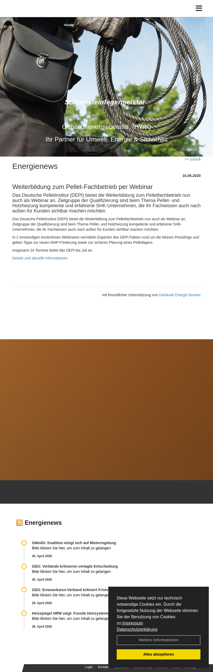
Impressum (132, 623)
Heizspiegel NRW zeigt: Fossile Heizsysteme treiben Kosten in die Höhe (94, 613)
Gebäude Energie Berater (180, 295)
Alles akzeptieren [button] (158, 654)
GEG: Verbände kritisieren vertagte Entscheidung (75, 566)
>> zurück (193, 159)
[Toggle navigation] (199, 8)
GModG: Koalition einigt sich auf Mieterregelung (74, 543)
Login (89, 667)
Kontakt (103, 667)
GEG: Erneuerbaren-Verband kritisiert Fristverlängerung (81, 590)
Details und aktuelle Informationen (40, 258)
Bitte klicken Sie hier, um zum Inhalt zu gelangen (71, 548)
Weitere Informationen (158, 640)
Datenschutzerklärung (137, 629)
